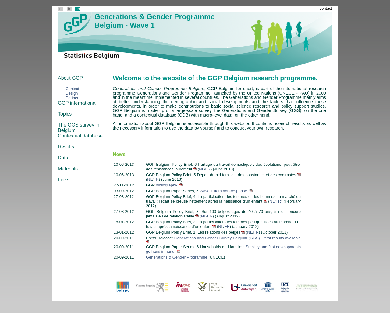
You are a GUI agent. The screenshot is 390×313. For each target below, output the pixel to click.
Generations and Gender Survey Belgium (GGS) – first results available (237, 238)
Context (72, 88)
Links (63, 179)
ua (243, 287)
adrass (307, 287)
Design (72, 93)
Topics (65, 114)
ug (268, 287)
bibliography (166, 185)
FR (208, 169)
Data (63, 157)
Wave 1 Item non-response (223, 191)
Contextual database (80, 135)
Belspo (123, 287)
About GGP (70, 78)
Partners (73, 98)
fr (69, 8)
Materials (68, 168)
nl (60, 8)
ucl (284, 287)
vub (210, 287)
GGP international (77, 103)
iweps (182, 287)
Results (66, 146)
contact (326, 8)
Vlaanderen (152, 287)
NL (201, 169)
